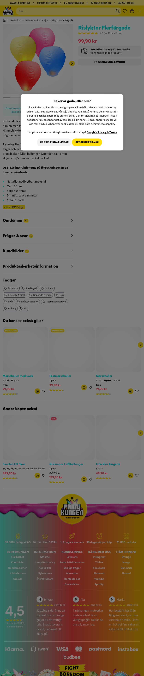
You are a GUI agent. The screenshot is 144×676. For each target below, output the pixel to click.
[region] (72, 122)
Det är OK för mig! (87, 142)
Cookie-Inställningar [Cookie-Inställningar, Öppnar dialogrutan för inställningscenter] (52, 142)
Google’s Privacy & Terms (102, 132)
